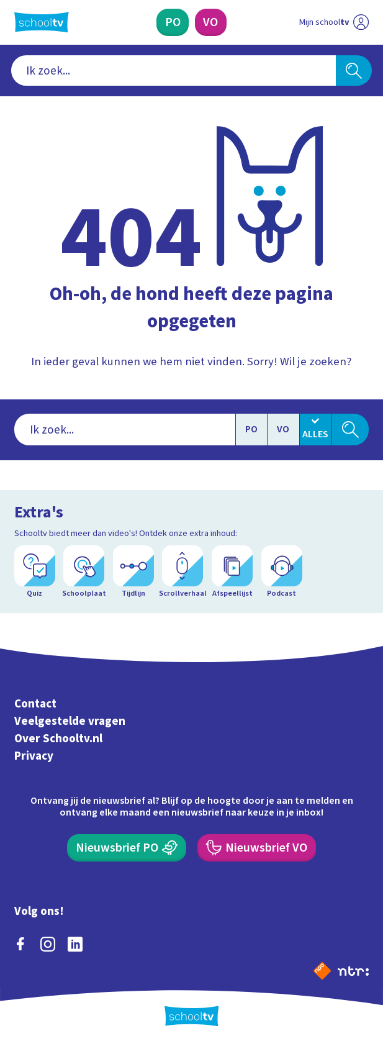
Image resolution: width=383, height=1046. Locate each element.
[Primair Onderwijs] (172, 22)
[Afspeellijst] (232, 572)
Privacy (33, 756)
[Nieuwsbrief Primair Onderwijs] (126, 848)
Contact (35, 704)
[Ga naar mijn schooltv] (334, 22)
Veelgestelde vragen (69, 721)
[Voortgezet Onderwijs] (211, 22)
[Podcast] (281, 572)
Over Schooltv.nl (58, 738)
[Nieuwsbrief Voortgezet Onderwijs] (256, 848)
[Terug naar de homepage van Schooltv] (41, 22)
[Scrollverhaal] (182, 572)
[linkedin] (75, 944)
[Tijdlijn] (133, 572)
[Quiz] (34, 572)
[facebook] (20, 944)
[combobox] (173, 70)
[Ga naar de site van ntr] (353, 970)
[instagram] (47, 944)
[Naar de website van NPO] (322, 971)
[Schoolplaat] (83, 572)
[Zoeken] (354, 70)
